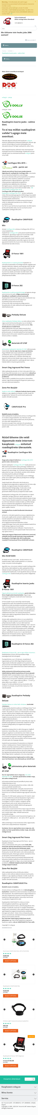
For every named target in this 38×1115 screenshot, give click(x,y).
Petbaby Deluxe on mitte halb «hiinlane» (14, 704)
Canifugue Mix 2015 (27, 460)
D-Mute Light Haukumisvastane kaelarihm (15, 1021)
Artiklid (10, 51)
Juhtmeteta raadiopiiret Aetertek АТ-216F (14, 349)
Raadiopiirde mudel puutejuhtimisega (13, 292)
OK (11, 14)
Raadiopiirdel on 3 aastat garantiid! (12, 263)
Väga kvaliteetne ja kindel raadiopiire (13, 593)
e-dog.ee (29, 140)
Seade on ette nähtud (8, 391)
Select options (10, 961)
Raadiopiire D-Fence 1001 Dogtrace (13, 1056)
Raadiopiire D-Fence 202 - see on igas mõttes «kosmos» (18, 652)
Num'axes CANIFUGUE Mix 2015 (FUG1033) (16, 951)
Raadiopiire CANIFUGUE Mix (11, 986)
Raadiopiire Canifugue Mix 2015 (11, 193)
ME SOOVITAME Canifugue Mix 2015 (17, 188)
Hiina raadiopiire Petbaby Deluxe (12, 321)
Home (4, 51)
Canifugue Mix (10, 229)
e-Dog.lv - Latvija (7, 97)
